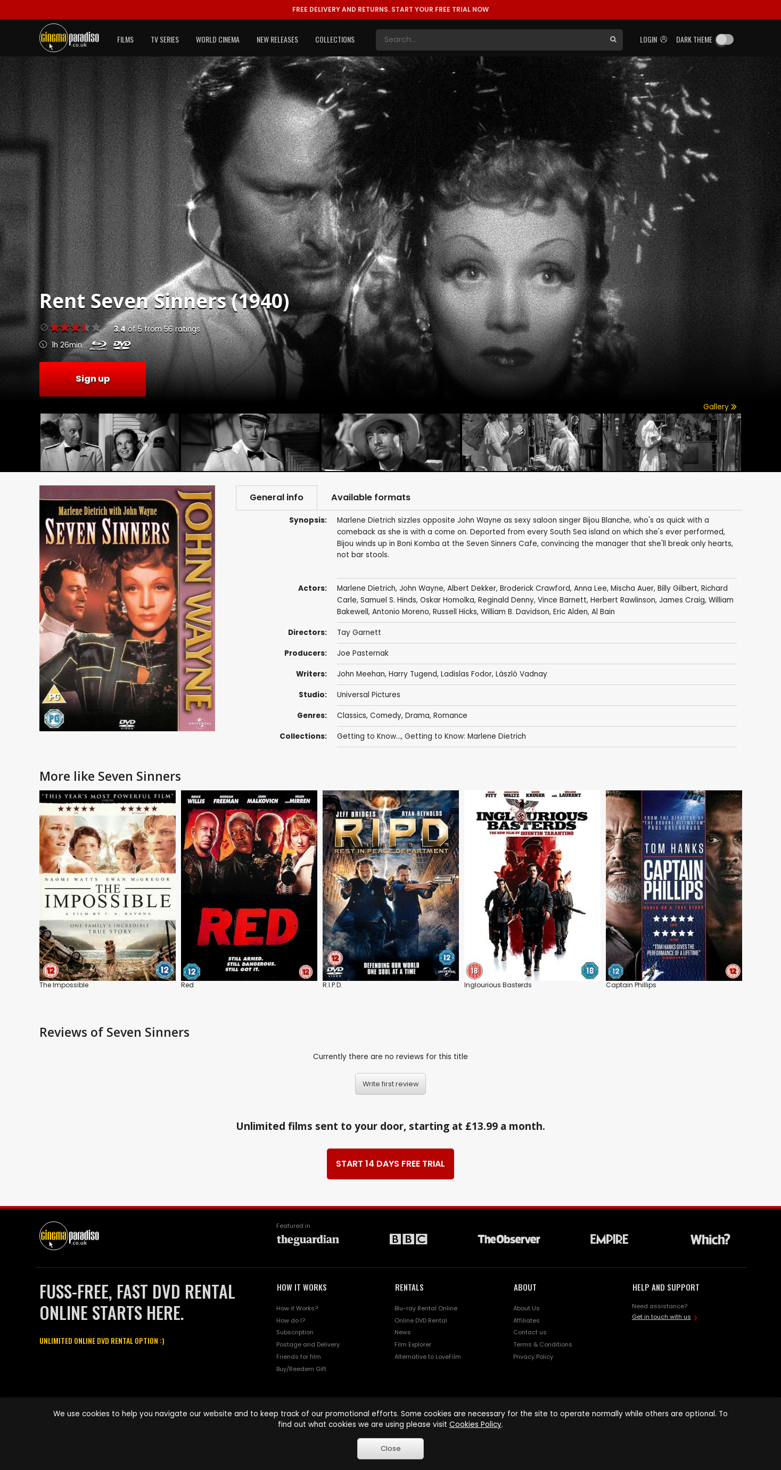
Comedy (385, 716)
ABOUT (525, 1287)
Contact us (530, 1332)
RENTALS (409, 1287)
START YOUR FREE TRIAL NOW (390, 9)
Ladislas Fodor (466, 674)
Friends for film (298, 1356)
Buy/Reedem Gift (301, 1369)
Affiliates (526, 1320)
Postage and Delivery (308, 1344)
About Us (526, 1308)
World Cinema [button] (218, 39)
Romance (450, 716)
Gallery (720, 407)
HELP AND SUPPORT (666, 1287)
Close (391, 1448)
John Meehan (361, 674)
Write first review (391, 1083)
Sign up (93, 379)
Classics (351, 716)
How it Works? (297, 1308)
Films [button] (125, 39)
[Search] (490, 40)
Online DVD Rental (420, 1320)
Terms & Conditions (542, 1344)
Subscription (295, 1332)
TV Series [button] (165, 39)
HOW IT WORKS (302, 1287)
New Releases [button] (277, 39)
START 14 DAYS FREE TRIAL (390, 1164)
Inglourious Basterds (498, 984)
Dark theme (694, 39)
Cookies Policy (475, 1424)
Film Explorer (412, 1344)
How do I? (290, 1320)
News (402, 1332)
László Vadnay (521, 674)
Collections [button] (335, 39)
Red (187, 984)
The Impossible (63, 984)
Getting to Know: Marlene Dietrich (465, 736)
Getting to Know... (369, 736)
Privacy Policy (533, 1356)
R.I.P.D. (332, 984)
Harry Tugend (413, 674)
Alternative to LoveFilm (427, 1356)
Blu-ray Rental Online (425, 1308)
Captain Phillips (631, 984)
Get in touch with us (661, 1316)
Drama (417, 716)
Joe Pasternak (363, 653)
